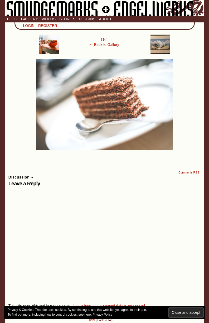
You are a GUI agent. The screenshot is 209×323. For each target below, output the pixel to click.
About (105, 19)
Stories (67, 19)
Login (29, 25)
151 (104, 39)
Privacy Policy (102, 314)
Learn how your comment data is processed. (109, 305)
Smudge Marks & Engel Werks (104, 8)
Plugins (87, 19)
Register (47, 25)
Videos (49, 19)
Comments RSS (188, 172)
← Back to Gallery (104, 44)
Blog (12, 19)
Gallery (29, 19)
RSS (92, 320)
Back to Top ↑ (106, 320)
